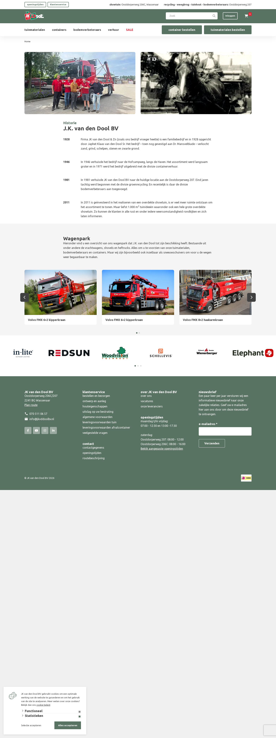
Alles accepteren (67, 725)
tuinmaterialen (34, 29)
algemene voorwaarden (97, 416)
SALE (129, 29)
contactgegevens (93, 447)
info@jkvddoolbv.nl (41, 419)
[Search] (214, 15)
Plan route (30, 405)
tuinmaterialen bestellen (228, 29)
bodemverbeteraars (87, 29)
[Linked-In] (53, 430)
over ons (146, 395)
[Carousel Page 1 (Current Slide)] (135, 366)
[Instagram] (44, 430)
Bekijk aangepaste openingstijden (162, 448)
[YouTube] (36, 430)
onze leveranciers (152, 406)
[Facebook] (28, 430)
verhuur (113, 29)
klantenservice (58, 4)
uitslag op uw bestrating (98, 411)
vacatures (147, 401)
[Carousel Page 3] (141, 366)
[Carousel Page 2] (138, 366)
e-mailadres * (208, 424)
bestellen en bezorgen (96, 395)
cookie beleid (43, 705)
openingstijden (35, 4)
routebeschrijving (94, 458)
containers (59, 29)
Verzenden (211, 443)
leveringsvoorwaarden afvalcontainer (107, 427)
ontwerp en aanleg (94, 401)
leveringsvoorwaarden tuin (100, 422)
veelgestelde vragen (95, 432)
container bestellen (181, 29)
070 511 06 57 (38, 413)
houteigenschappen (95, 406)
